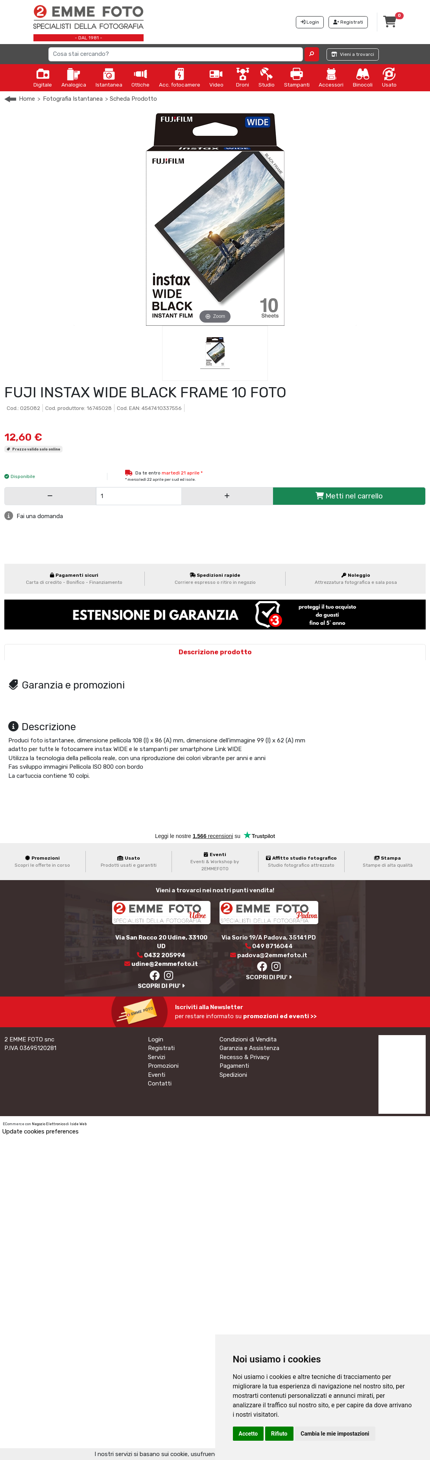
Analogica (73, 77)
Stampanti (297, 77)
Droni (242, 77)
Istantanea (109, 77)
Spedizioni (233, 1074)
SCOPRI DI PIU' (161, 985)
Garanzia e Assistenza (249, 1048)
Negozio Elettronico (48, 1124)
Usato (389, 77)
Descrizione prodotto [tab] (215, 652)
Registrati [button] (348, 22)
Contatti (160, 1083)
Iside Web (78, 1124)
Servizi (156, 1057)
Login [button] (310, 22)
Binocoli (363, 77)
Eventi (156, 1074)
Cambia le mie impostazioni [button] (335, 1433)
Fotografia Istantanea (73, 98)
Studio (266, 77)
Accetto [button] (248, 1433)
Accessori (331, 77)
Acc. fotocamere (179, 77)
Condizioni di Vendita (248, 1039)
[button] (312, 54)
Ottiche (140, 77)
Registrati (161, 1048)
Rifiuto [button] (279, 1433)
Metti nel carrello (349, 495)
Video (216, 77)
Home (27, 98)
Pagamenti (234, 1065)
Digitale (42, 77)
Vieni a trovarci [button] (352, 54)
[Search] (175, 54)
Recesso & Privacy (244, 1057)
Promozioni (163, 1065)
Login (155, 1039)
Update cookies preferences (40, 1131)
